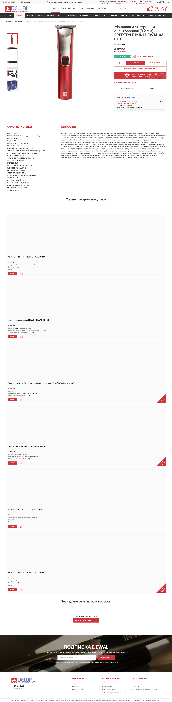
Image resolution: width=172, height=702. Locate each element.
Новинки (90, 9)
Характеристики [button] (127, 88)
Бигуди (114, 15)
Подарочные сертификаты (153, 15)
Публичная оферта (110, 688)
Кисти (105, 15)
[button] (142, 3)
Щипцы (40, 15)
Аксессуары (135, 15)
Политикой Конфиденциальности (86, 661)
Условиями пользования (105, 661)
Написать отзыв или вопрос (86, 619)
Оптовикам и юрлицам (72, 9)
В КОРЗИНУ (135, 63)
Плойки (30, 15)
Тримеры (95, 15)
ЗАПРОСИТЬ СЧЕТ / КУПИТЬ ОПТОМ (140, 68)
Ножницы (72, 15)
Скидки (136, 685)
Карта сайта (108, 685)
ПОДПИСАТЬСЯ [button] (106, 657)
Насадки (61, 15)
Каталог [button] (55, 9)
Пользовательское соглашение (115, 692)
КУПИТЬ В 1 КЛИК (156, 63)
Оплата (76, 685)
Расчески (50, 15)
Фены (10, 15)
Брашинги (84, 15)
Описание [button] (153, 88)
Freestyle (16, 190)
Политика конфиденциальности (145, 688)
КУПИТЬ (12, 273)
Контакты (101, 9)
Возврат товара (78, 688)
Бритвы (124, 15)
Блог (135, 682)
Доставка (76, 682)
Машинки (19, 15)
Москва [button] (131, 97)
